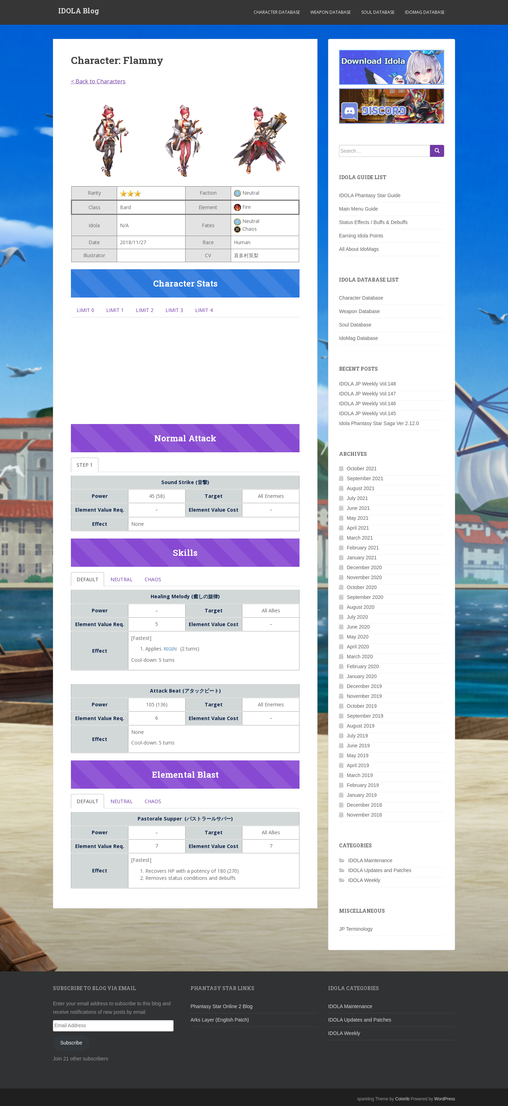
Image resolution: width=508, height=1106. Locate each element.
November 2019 (364, 696)
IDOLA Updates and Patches (379, 870)
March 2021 (360, 538)
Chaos (161, 583)
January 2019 (362, 795)
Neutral (127, 583)
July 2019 (357, 736)
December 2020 (364, 567)
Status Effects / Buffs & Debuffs (373, 222)
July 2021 (357, 498)
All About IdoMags (359, 249)
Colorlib (402, 1098)
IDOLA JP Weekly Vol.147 (367, 393)
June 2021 (358, 508)
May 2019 (357, 755)
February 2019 (363, 785)
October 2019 (362, 706)
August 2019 (361, 726)
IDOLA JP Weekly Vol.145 (367, 413)
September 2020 (365, 597)
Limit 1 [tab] (119, 310)
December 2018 (364, 805)
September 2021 (365, 478)
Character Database (277, 12)
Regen (170, 654)
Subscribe (71, 1043)
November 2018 (364, 815)
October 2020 (362, 587)
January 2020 (362, 676)
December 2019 (364, 686)
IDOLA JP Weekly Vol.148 (367, 384)
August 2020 (361, 607)
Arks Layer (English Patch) (219, 1020)
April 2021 (358, 528)
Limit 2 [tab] (151, 310)
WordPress (444, 1098)
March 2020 (360, 656)
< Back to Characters (98, 81)
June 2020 (358, 627)
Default (89, 583)
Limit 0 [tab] (87, 310)
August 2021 (361, 488)
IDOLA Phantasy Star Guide (369, 195)
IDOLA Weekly (364, 880)
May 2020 (357, 637)
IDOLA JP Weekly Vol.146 (367, 403)
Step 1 (86, 467)
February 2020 (363, 666)
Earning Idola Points (361, 236)
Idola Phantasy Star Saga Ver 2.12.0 (379, 423)
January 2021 (362, 557)
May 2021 (357, 518)
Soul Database (377, 12)
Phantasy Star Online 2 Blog (221, 1006)
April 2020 (358, 646)
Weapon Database (330, 12)
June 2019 (358, 745)
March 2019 (360, 775)
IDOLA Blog (78, 12)
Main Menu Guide (358, 209)
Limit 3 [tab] (184, 310)
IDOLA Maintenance (370, 860)
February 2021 (363, 548)
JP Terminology (356, 929)
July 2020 (357, 617)
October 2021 (362, 468)
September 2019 (365, 716)
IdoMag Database (425, 12)
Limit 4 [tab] (216, 310)
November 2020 (364, 577)
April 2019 (358, 765)
